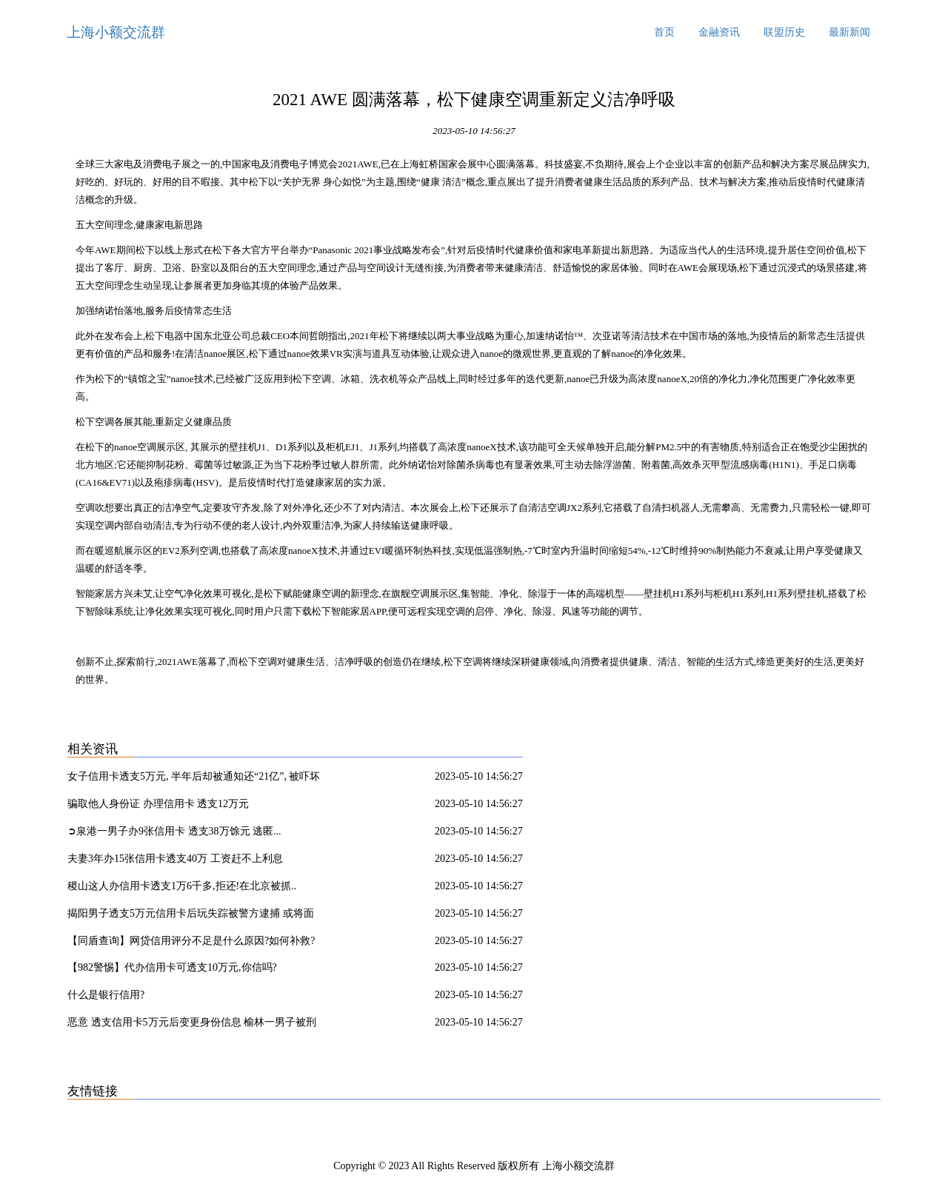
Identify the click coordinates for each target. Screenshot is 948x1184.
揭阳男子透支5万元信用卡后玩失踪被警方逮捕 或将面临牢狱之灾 (190, 916)
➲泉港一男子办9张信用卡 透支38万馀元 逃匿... (174, 831)
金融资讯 (719, 32)
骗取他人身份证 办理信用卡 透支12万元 (158, 803)
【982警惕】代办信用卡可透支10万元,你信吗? (172, 967)
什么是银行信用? (105, 994)
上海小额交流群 (116, 32)
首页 (664, 32)
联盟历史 (784, 32)
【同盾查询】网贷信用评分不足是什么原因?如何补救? (191, 940)
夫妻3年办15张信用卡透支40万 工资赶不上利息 (175, 858)
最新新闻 (849, 32)
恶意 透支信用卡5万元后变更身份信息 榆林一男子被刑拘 (191, 1025)
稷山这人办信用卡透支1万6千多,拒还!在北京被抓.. (181, 886)
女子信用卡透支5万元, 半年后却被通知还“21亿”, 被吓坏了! (193, 779)
